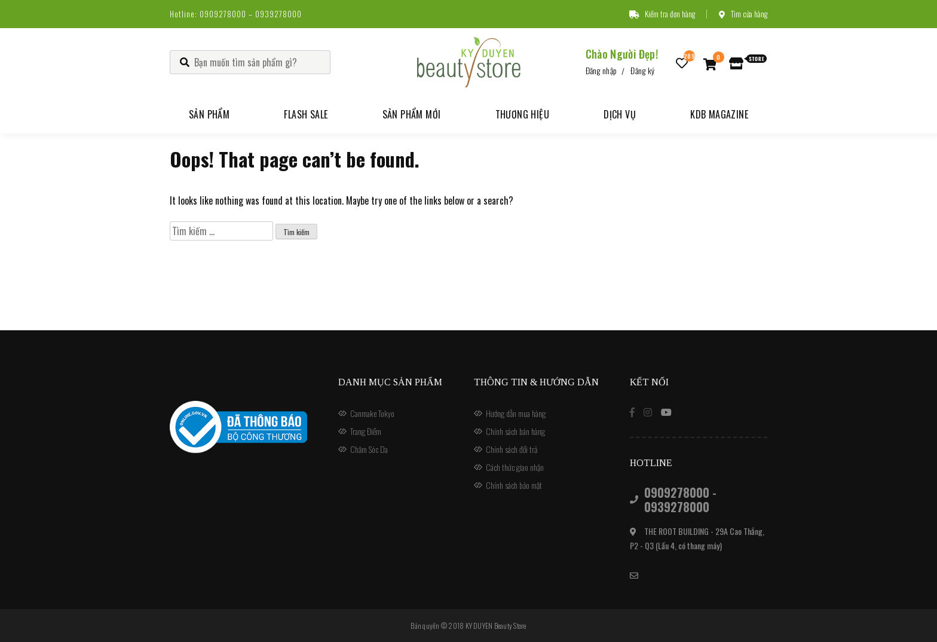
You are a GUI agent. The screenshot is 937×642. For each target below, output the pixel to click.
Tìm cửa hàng (743, 14)
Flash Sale (305, 114)
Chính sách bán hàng (515, 431)
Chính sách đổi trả (511, 449)
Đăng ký (642, 70)
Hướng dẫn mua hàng (516, 413)
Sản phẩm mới (411, 114)
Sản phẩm (209, 114)
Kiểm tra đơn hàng (662, 14)
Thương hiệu (522, 114)
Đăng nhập (601, 70)
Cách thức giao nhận (515, 467)
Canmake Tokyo (372, 413)
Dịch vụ (620, 114)
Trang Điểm (365, 431)
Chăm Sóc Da (369, 449)
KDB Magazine (719, 114)
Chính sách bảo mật (514, 485)
